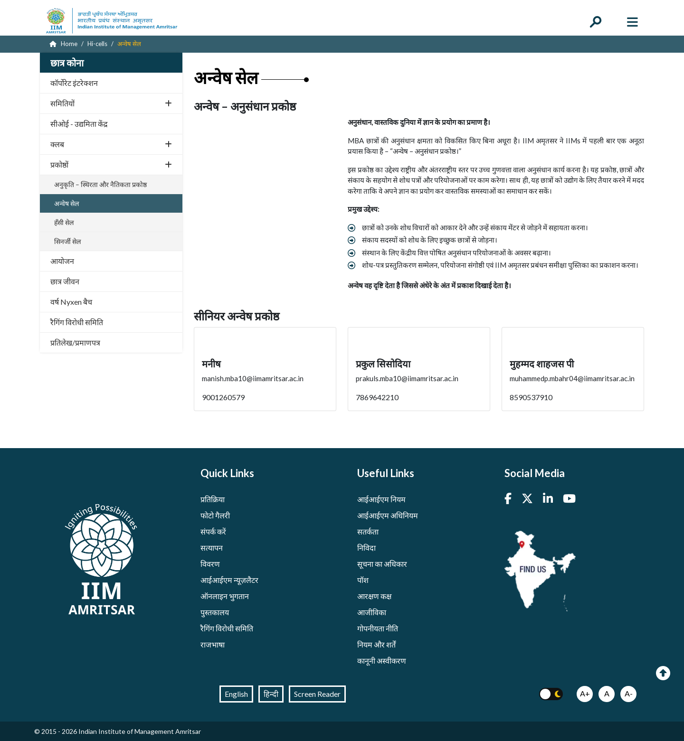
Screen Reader (317, 693)
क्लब (111, 144)
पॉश (363, 579)
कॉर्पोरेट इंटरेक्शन (74, 82)
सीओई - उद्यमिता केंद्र (79, 123)
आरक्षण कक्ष (374, 595)
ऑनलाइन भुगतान (224, 595)
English (236, 693)
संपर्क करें (213, 531)
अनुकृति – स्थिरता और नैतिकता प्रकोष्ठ (100, 184)
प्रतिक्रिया (212, 499)
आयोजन (62, 260)
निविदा (366, 547)
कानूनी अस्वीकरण (381, 660)
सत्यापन (211, 547)
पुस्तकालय (214, 612)
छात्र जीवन (64, 281)
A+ (585, 693)
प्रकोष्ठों (111, 164)
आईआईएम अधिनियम (387, 515)
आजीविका (371, 612)
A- (629, 693)
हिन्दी (271, 693)
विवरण (210, 563)
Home (63, 43)
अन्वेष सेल (66, 203)
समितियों (111, 103)
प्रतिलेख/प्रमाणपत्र (75, 342)
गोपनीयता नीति (377, 628)
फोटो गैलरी (215, 515)
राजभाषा (212, 644)
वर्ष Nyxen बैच (71, 301)
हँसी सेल (64, 222)
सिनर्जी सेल (67, 241)
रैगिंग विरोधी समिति (76, 322)
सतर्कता (368, 531)
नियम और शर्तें (376, 644)
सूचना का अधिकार (382, 563)
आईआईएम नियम (381, 499)
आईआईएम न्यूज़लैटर (229, 579)
